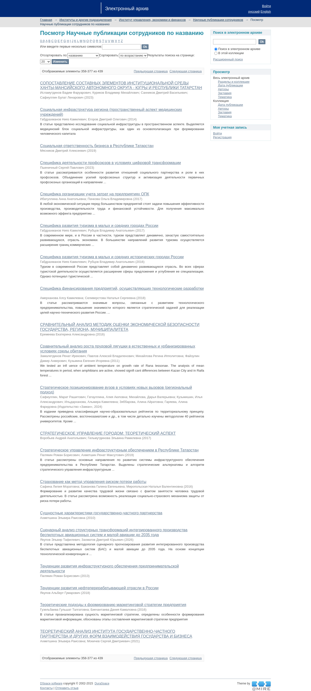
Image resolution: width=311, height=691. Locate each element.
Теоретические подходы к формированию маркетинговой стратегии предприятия (113, 605)
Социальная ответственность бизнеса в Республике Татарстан (97, 146)
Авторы (223, 89)
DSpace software (51, 683)
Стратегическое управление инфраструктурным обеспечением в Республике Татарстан (119, 450)
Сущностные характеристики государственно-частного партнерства (101, 513)
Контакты (46, 688)
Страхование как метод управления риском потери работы (93, 482)
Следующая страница (186, 71)
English (265, 11)
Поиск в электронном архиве (237, 49)
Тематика (225, 97)
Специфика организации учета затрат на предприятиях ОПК (94, 194)
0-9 (42, 41)
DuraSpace (102, 683)
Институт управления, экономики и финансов (152, 20)
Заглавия (225, 93)
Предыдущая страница (151, 71)
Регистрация (222, 137)
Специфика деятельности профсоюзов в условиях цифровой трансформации (110, 163)
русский (254, 11)
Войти (266, 6)
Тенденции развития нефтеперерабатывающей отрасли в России (99, 588)
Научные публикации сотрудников (218, 20)
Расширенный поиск (228, 59)
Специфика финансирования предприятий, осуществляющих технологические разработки (122, 288)
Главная (46, 20)
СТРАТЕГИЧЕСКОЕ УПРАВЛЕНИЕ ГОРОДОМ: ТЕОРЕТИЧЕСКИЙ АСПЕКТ (108, 433)
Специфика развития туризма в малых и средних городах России (99, 226)
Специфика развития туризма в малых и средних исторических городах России (112, 257)
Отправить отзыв (66, 688)
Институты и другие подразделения (86, 20)
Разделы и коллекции (234, 81)
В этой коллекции (229, 53)
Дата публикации (230, 85)
